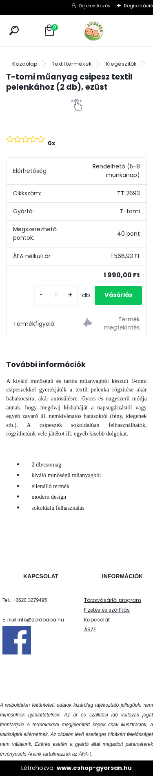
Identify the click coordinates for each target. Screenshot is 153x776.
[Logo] (111, 30)
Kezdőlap (25, 64)
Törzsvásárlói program (112, 600)
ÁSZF (90, 629)
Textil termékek (72, 64)
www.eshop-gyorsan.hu (94, 768)
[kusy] (56, 295)
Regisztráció (138, 5)
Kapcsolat (97, 619)
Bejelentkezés (95, 5)
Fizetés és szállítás (107, 609)
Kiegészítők (121, 64)
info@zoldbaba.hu (41, 619)
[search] (14, 30)
